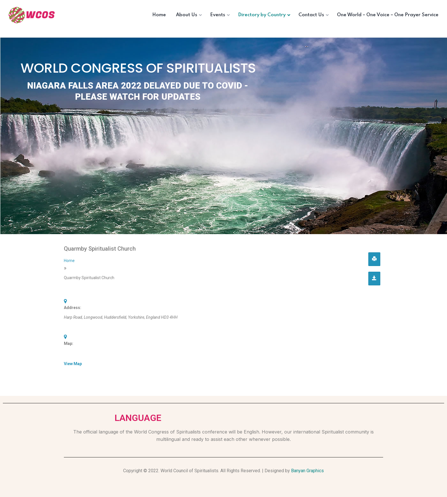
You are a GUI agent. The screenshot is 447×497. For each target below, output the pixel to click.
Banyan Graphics (307, 470)
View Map (73, 363)
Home (69, 260)
